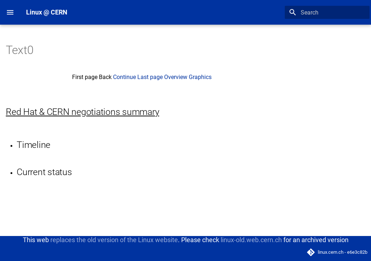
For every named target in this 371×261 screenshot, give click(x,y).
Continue (124, 77)
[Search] (327, 12)
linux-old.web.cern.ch (251, 240)
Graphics (200, 77)
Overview (175, 77)
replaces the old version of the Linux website (114, 240)
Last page (150, 77)
